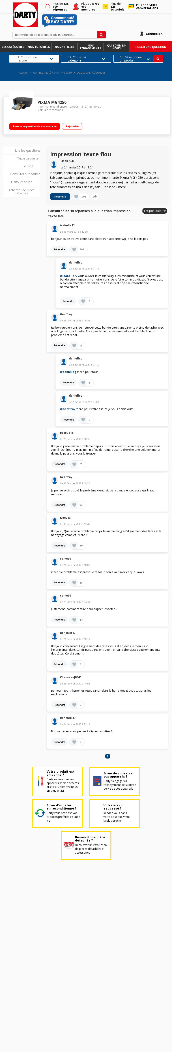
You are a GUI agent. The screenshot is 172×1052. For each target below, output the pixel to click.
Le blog (27, 166)
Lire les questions (27, 150)
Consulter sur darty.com (27, 174)
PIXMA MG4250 (52, 102)
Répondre (60, 196)
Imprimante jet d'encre (52, 106)
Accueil (23, 72)
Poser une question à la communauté (34, 126)
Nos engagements (90, 47)
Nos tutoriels (39, 47)
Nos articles (64, 47)
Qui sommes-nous (116, 47)
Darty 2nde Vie (21, 182)
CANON (74, 106)
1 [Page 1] (107, 756)
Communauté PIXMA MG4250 (52, 72)
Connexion (154, 34)
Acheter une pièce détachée (21, 191)
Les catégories (13, 47)
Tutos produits (27, 158)
